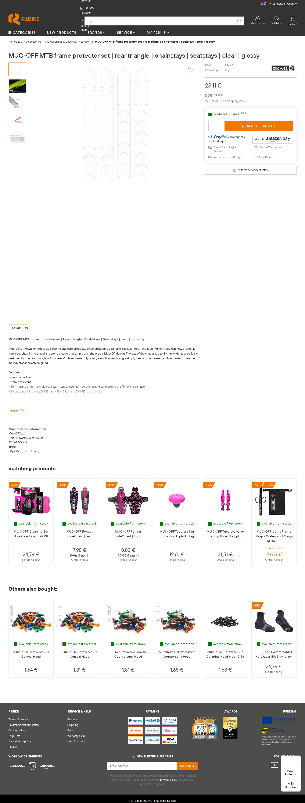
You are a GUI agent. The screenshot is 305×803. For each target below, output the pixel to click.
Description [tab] (18, 324)
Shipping (72, 720)
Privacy (12, 742)
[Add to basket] (259, 122)
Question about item (250, 166)
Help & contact (76, 737)
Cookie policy (16, 726)
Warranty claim (76, 731)
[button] (277, 4)
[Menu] (298, 758)
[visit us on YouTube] (275, 761)
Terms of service (18, 715)
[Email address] (142, 761)
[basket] (291, 16)
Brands (96, 28)
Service (126, 28)
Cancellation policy (19, 737)
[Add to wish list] (191, 66)
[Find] (164, 16)
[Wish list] (276, 16)
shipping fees (168, 796)
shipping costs (236, 97)
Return (71, 726)
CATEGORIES (22, 28)
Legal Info (14, 731)
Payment (72, 715)
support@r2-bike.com (164, 4)
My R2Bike (158, 28)
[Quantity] (215, 122)
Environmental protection (23, 720)
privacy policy (168, 775)
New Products (61, 28)
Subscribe (187, 761)
